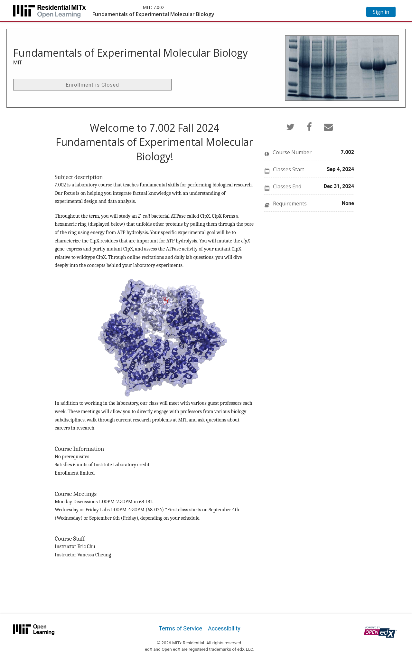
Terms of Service (180, 628)
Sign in (381, 11)
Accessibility (224, 628)
